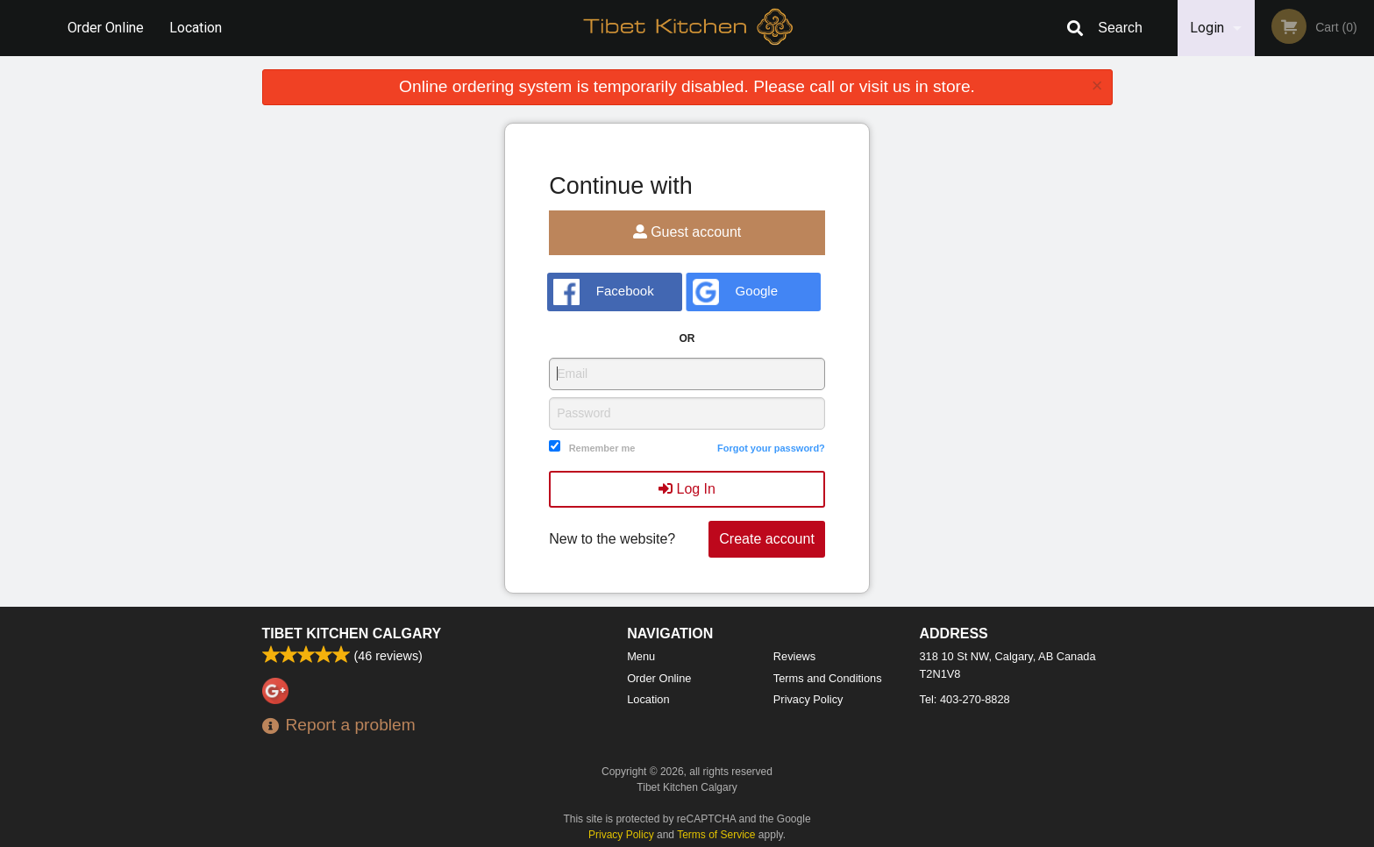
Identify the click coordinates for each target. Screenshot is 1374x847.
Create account (767, 538)
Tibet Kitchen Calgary (352, 633)
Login (1207, 27)
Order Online (106, 27)
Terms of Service (716, 835)
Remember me (602, 448)
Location (195, 27)
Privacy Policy (808, 699)
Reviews (794, 656)
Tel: (965, 699)
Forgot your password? (771, 448)
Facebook (603, 292)
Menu (641, 656)
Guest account (687, 231)
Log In (687, 488)
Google (735, 292)
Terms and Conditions (827, 678)
